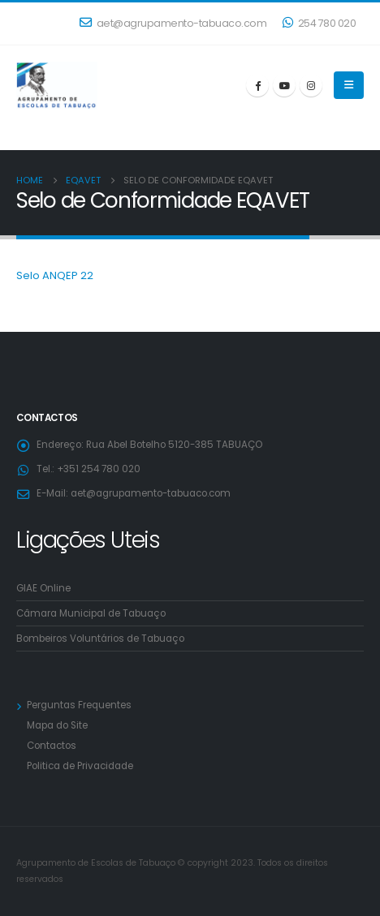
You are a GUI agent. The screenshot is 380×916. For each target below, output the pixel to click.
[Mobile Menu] (349, 85)
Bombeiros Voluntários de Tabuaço (100, 638)
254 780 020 (319, 23)
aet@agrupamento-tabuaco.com (173, 23)
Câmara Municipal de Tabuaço (91, 613)
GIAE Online (43, 588)
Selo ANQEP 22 (54, 275)
